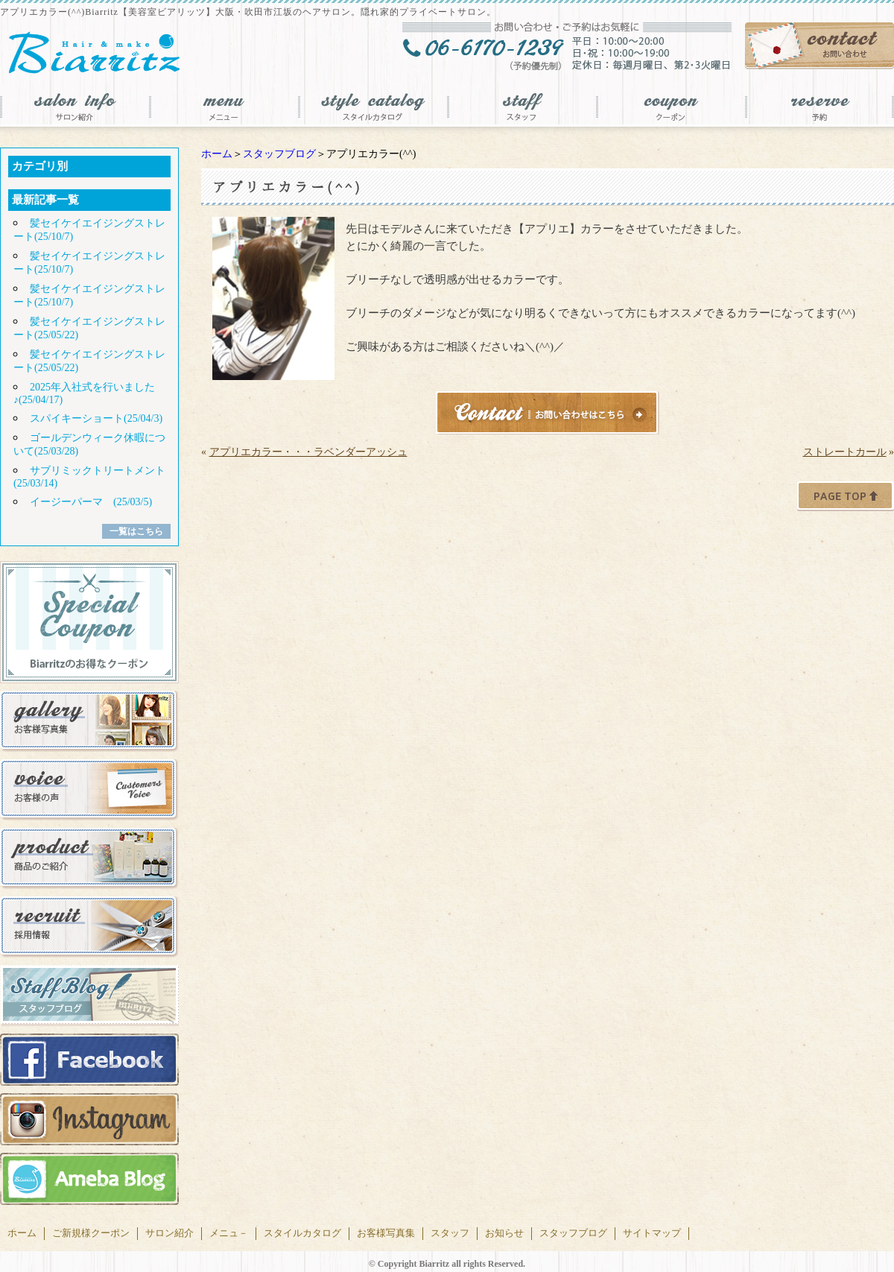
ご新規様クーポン (91, 1233)
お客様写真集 (386, 1233)
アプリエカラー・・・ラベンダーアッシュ (308, 452)
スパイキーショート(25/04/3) (96, 418)
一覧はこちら (136, 531)
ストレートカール (845, 452)
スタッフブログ (279, 153)
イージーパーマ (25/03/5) (91, 501)
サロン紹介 (169, 1233)
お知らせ (504, 1233)
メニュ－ (228, 1233)
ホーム (216, 153)
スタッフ (450, 1233)
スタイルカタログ (302, 1233)
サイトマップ (652, 1233)
